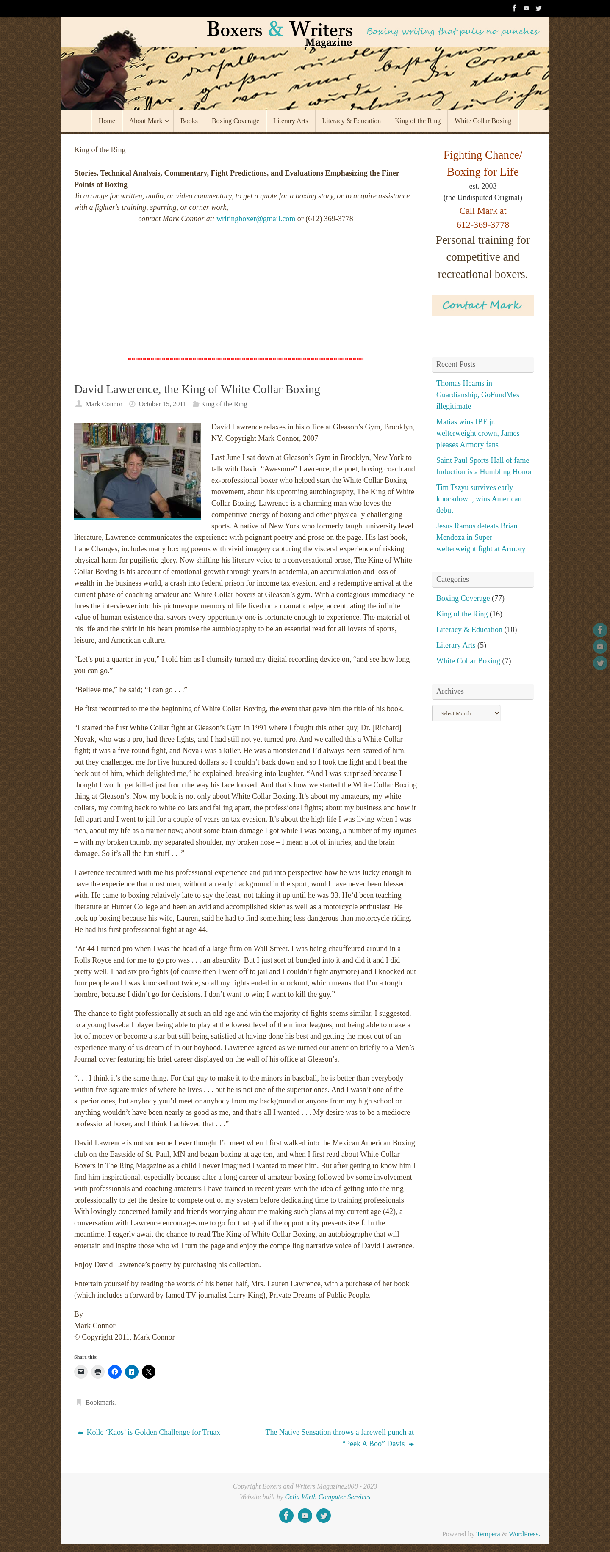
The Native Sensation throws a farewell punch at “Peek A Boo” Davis (340, 1438)
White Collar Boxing (468, 661)
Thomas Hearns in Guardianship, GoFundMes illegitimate (477, 394)
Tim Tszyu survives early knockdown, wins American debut (478, 499)
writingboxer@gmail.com (255, 219)
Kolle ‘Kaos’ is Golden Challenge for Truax (149, 1432)
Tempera (488, 1534)
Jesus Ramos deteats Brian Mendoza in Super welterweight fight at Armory (480, 537)
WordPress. (524, 1534)
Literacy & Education (469, 629)
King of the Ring (224, 404)
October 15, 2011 (162, 404)
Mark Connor (103, 404)
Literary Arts (455, 645)
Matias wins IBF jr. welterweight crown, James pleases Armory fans (477, 433)
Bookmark (99, 1402)
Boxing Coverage (463, 598)
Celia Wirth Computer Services (327, 1497)
